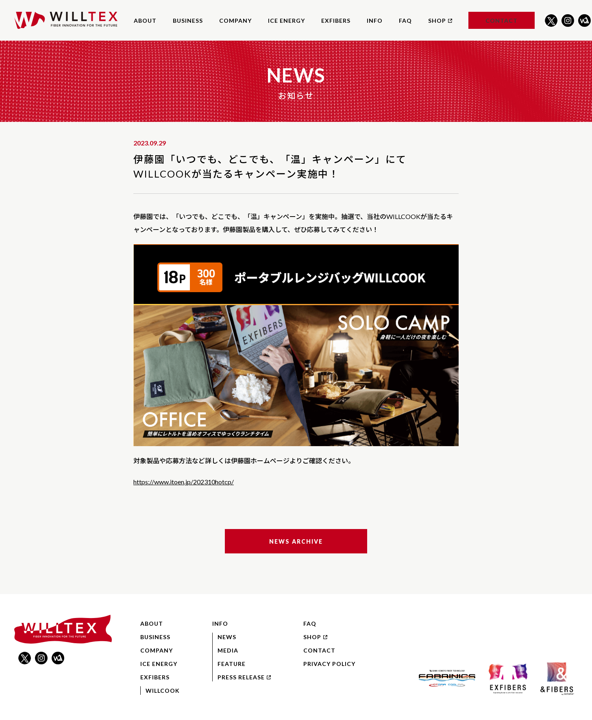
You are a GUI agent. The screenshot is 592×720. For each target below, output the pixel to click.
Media (228, 650)
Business (188, 20)
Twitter (551, 20)
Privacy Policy (329, 663)
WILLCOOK (163, 690)
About (145, 20)
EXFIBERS (335, 20)
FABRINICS (447, 678)
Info (375, 20)
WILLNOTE (584, 20)
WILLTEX (66, 20)
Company (235, 20)
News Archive (296, 541)
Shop (440, 20)
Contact (501, 20)
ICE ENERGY (286, 20)
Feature (232, 663)
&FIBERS (556, 678)
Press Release (244, 677)
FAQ (405, 20)
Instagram (568, 20)
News (227, 636)
